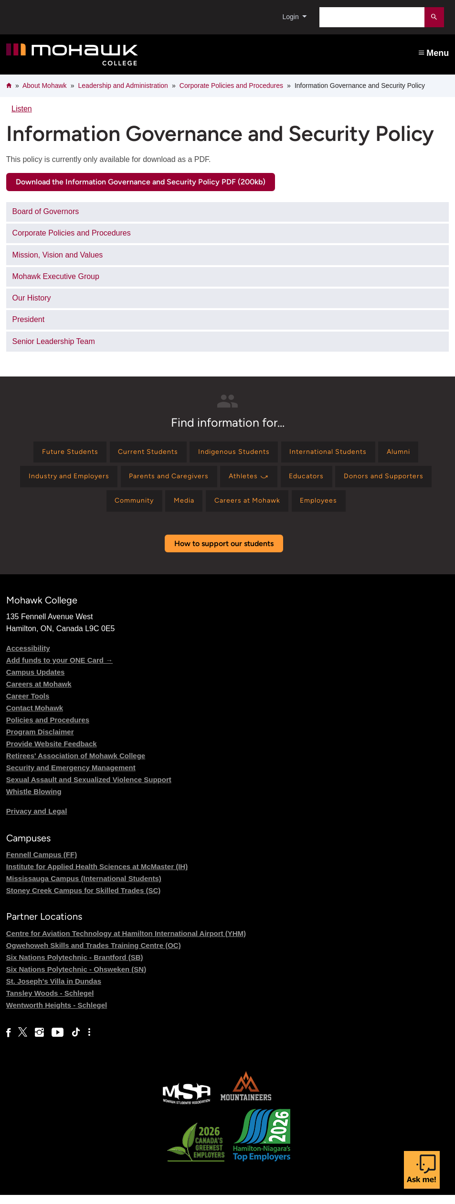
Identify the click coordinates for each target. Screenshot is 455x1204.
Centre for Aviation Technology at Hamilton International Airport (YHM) (126, 942)
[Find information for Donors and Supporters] (89, 508)
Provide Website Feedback (51, 753)
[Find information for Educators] (371, 481)
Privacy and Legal (36, 820)
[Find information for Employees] (385, 508)
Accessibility (28, 657)
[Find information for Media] (234, 508)
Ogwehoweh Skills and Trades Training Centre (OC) (93, 954)
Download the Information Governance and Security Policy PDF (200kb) (140, 181)
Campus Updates (35, 681)
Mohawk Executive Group (55, 276)
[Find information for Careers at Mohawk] (305, 508)
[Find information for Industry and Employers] (106, 481)
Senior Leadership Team (53, 341)
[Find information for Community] (178, 508)
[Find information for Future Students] (52, 453)
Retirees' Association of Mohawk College (75, 765)
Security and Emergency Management (71, 777)
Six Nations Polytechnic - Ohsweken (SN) (76, 978)
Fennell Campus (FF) (41, 864)
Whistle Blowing (34, 800)
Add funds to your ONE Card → (59, 669)
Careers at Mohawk (39, 693)
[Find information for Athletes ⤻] (307, 481)
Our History (31, 298)
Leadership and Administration (123, 85)
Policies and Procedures (47, 729)
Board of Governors (45, 211)
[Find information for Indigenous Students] (234, 453)
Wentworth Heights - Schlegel (56, 1014)
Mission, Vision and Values (57, 255)
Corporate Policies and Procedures (231, 85)
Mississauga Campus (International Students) (83, 888)
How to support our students (224, 552)
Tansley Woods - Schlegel (50, 1002)
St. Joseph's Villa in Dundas (53, 990)
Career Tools (28, 705)
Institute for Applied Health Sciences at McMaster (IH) (97, 876)
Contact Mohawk (34, 717)
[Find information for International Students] (339, 453)
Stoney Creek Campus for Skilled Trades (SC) (83, 900)
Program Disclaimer (40, 741)
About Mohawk (44, 85)
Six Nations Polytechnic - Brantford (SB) (74, 966)
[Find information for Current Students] (138, 453)
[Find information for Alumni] (418, 453)
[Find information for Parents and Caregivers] (217, 481)
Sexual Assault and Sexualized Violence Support (88, 789)
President (28, 319)
